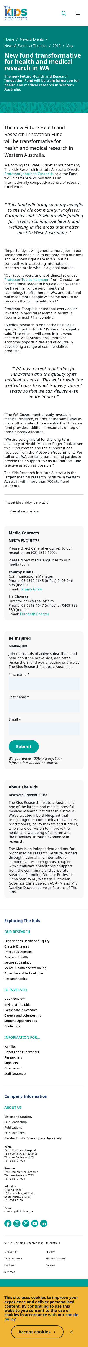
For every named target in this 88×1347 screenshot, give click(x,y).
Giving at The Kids (17, 1004)
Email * (15, 719)
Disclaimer (11, 1252)
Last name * (19, 697)
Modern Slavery (56, 1258)
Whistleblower (13, 1258)
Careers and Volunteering (22, 1015)
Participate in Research (20, 1010)
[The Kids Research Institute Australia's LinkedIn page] (43, 1223)
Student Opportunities (20, 1021)
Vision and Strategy (18, 1117)
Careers (50, 1265)
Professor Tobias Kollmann (26, 279)
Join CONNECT (14, 999)
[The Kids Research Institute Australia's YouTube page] (34, 1223)
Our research (17, 932)
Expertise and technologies (24, 973)
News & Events (32, 39)
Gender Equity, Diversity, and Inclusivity (33, 1138)
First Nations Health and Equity (26, 941)
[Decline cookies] (71, 1332)
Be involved (15, 990)
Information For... (22, 1037)
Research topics (15, 979)
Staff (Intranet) (15, 1073)
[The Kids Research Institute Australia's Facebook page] (8, 1223)
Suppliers (11, 1063)
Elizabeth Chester (34, 614)
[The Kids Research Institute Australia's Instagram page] (17, 1223)
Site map (9, 1272)
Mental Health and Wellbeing (25, 968)
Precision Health (16, 957)
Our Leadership (15, 1122)
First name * (19, 674)
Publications (13, 1127)
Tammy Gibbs (31, 589)
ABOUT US (13, 1107)
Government (13, 1068)
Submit (23, 746)
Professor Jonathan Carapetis (29, 173)
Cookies (9, 1265)
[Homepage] (15, 13)
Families (10, 1047)
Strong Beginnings (17, 962)
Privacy (50, 1252)
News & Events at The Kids (25, 46)
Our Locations (14, 1133)
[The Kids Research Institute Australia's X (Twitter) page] (25, 1223)
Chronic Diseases (16, 946)
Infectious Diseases (18, 952)
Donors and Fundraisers (21, 1052)
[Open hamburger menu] (78, 13)
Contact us (12, 1026)
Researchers (13, 1057)
